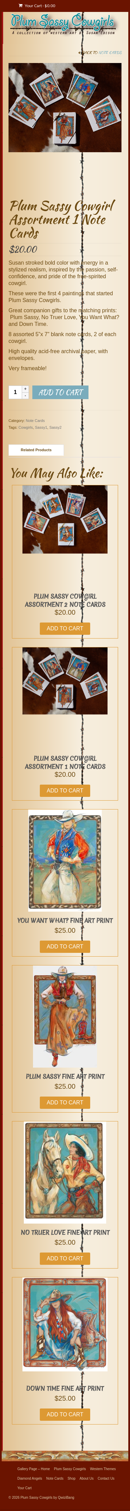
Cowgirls (25, 427)
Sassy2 (55, 427)
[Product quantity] (15, 392)
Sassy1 (41, 427)
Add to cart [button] (65, 628)
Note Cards (109, 52)
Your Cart (37, 5)
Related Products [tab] (36, 450)
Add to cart (60, 392)
